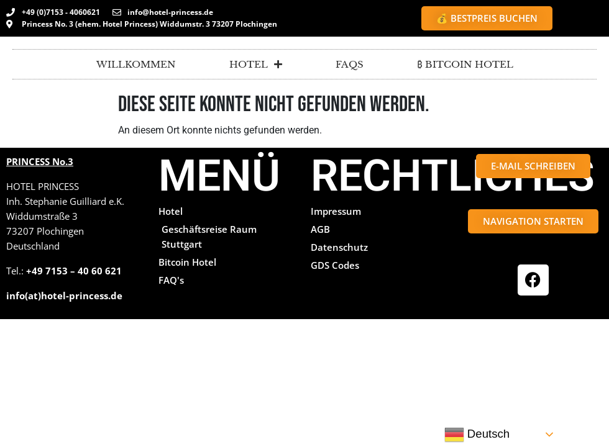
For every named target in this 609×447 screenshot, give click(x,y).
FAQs (350, 64)
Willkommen (136, 64)
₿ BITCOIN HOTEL (465, 64)
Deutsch (477, 435)
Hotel (255, 64)
